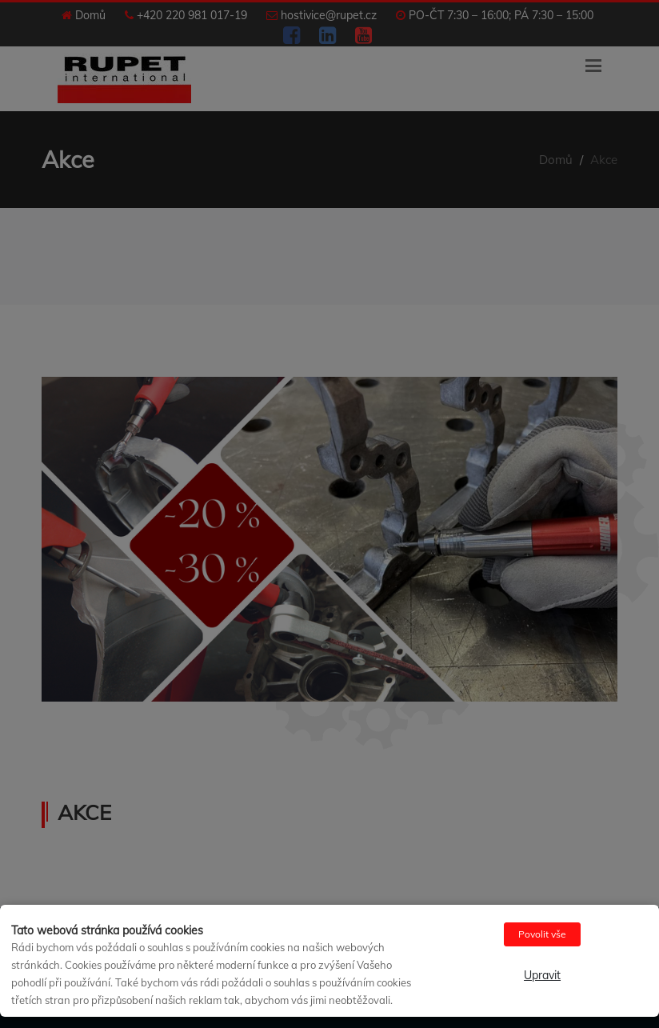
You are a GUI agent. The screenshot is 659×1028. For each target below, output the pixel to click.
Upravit (542, 975)
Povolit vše (542, 934)
